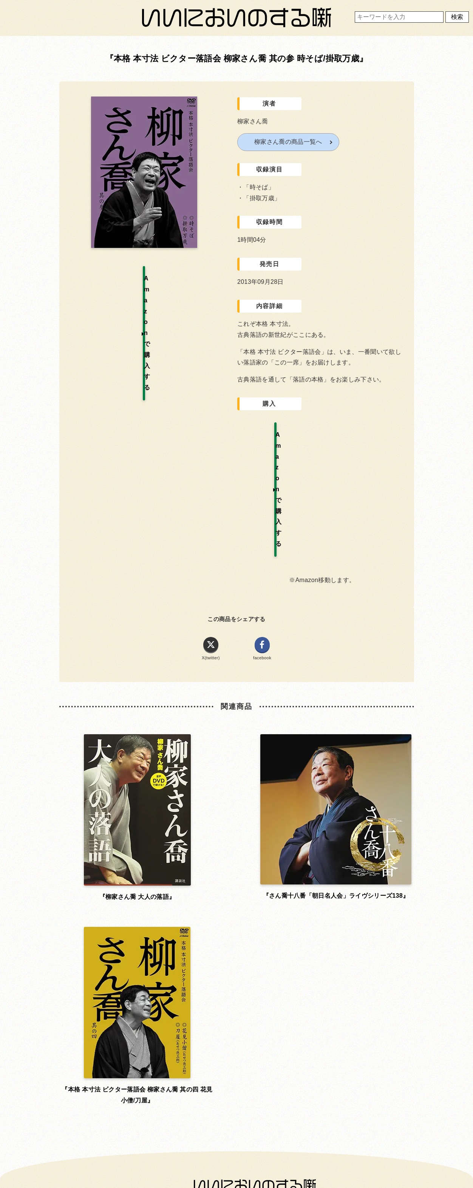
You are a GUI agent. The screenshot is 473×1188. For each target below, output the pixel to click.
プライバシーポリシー (235, 929)
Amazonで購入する (278, 434)
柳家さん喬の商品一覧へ (288, 142)
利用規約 (235, 908)
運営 (349, 908)
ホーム (120, 908)
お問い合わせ (121, 929)
